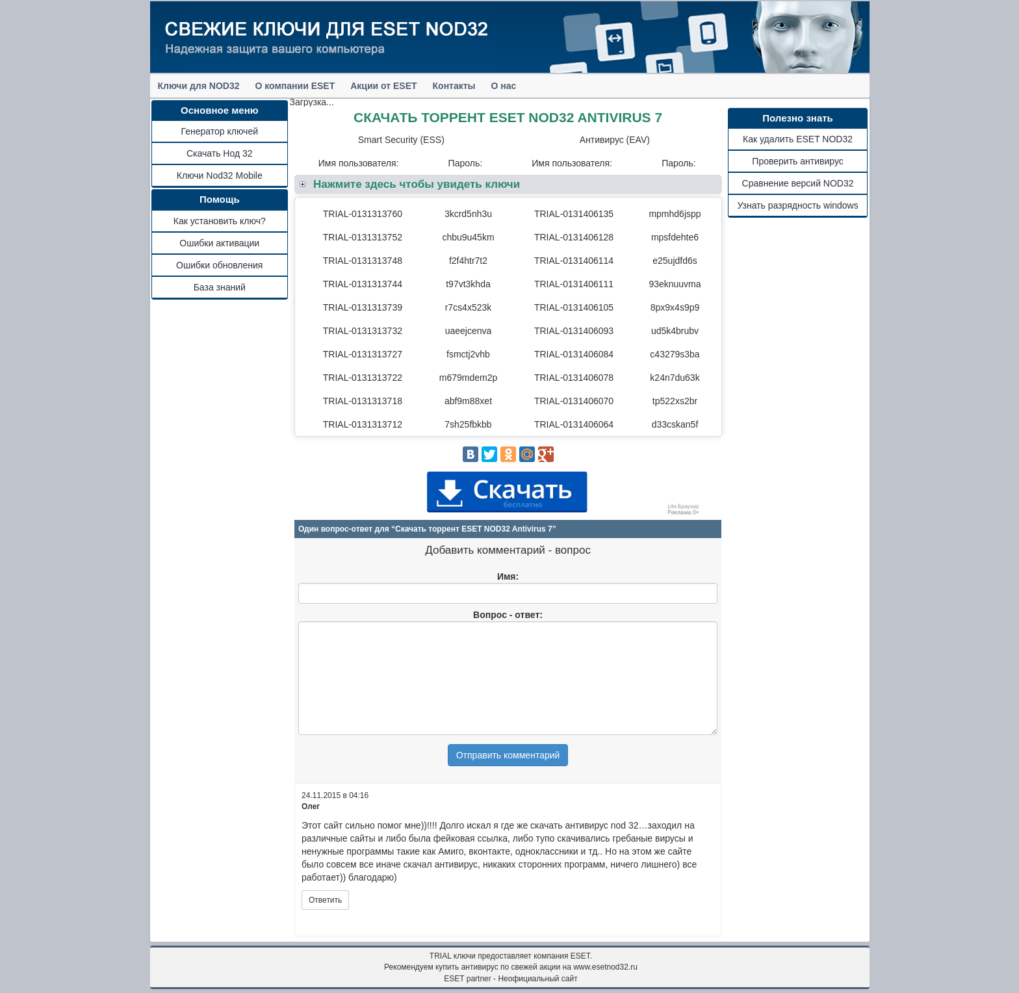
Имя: (508, 576)
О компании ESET (295, 86)
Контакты (454, 86)
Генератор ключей (219, 131)
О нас (504, 86)
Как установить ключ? (220, 221)
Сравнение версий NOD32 (798, 183)
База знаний (220, 287)
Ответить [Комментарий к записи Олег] (325, 900)
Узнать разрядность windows (797, 205)
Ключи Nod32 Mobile (220, 175)
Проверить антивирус (797, 161)
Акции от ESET (383, 86)
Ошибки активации (219, 243)
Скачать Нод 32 (220, 153)
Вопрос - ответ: (508, 615)
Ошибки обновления (219, 265)
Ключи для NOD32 (199, 86)
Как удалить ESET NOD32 (798, 139)
